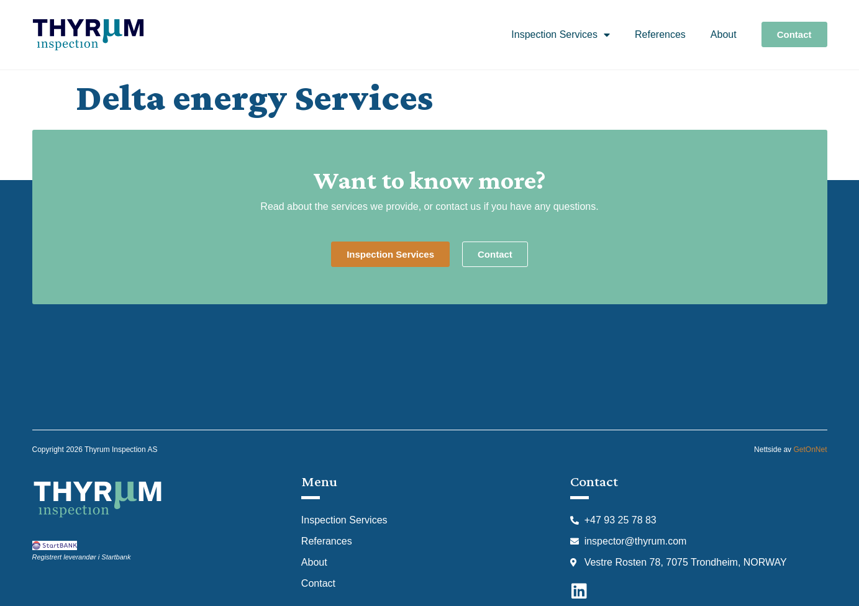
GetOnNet (810, 449)
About (724, 34)
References (660, 34)
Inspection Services (560, 35)
